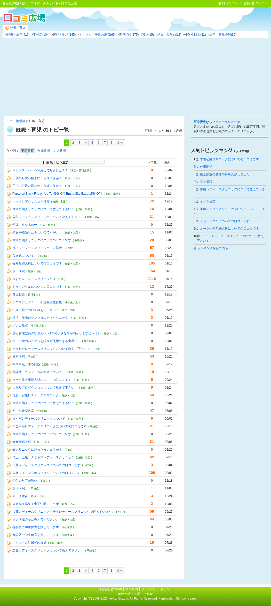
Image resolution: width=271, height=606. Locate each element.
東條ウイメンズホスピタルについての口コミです (46, 473)
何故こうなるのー (24, 224)
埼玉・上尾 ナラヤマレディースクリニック (43, 457)
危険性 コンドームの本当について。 (38, 372)
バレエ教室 (20, 325)
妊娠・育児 (15, 28)
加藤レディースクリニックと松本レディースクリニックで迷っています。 (63, 511)
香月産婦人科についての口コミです (37, 263)
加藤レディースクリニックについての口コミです (46, 465)
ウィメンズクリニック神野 (31, 201)
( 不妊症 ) (78, 240)
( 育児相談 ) (42, 255)
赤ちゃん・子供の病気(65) (97, 34)
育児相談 (18, 294)
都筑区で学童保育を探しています (35, 527)
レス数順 (59, 151)
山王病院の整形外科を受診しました (225, 174)
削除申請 (124, 594)
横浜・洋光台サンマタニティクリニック (40, 318)
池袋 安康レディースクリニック (35, 395)
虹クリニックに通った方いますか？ (37, 449)
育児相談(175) (129, 34)
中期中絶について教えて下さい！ (35, 310)
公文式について (23, 255)
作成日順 (43, 151)
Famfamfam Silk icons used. (177, 598)
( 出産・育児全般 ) (80, 170)
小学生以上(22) (195, 34)
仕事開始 (206, 167)
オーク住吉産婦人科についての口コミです (41, 380)
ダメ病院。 (20, 488)
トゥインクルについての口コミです (37, 287)
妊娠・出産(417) (18, 34)
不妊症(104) (41, 34)
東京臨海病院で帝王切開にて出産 (35, 504)
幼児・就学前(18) (169, 34)
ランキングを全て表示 (212, 248)
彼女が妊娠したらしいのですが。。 (37, 232)
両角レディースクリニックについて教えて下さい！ (48, 217)
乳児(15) (148, 34)
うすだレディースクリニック (32, 279)
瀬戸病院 (18, 356)
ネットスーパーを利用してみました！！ (40, 170)
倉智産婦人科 (21, 442)
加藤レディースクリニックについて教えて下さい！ (48, 550)
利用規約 (131, 589)
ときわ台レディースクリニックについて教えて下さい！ (51, 349)
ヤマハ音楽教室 (23, 411)
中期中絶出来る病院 (26, 364)
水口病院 (18, 271)
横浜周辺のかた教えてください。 (35, 519)
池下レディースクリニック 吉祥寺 (37, 248)
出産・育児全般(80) (222, 34)
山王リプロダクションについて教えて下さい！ (44, 387)
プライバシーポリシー (156, 589)
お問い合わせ (143, 594)
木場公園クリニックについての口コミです (41, 240)
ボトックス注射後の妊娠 (29, 542)
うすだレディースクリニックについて (38, 418)
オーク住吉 (20, 496)
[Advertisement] (135, 77)
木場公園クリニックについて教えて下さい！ (43, 209)
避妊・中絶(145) (64, 34)
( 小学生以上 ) (71, 302)
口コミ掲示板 (16, 121)
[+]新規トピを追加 (55, 162)
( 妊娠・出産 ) (71, 178)
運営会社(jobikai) (111, 589)
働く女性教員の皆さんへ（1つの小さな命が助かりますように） (56, 333)
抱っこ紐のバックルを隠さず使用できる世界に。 (46, 341)
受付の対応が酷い (24, 480)
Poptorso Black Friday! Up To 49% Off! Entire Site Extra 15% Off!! (57, 193)
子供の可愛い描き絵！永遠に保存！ (37, 178)
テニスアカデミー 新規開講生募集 (37, 302)
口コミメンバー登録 (236, 3)
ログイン (261, 3)
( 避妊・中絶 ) (68, 310)
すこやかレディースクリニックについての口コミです (49, 426)
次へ (120, 143)
